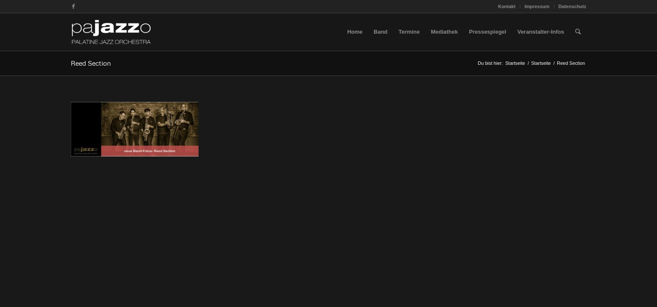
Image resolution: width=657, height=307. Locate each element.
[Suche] (578, 32)
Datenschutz (572, 6)
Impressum (537, 6)
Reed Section (91, 63)
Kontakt (507, 6)
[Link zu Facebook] (73, 6)
